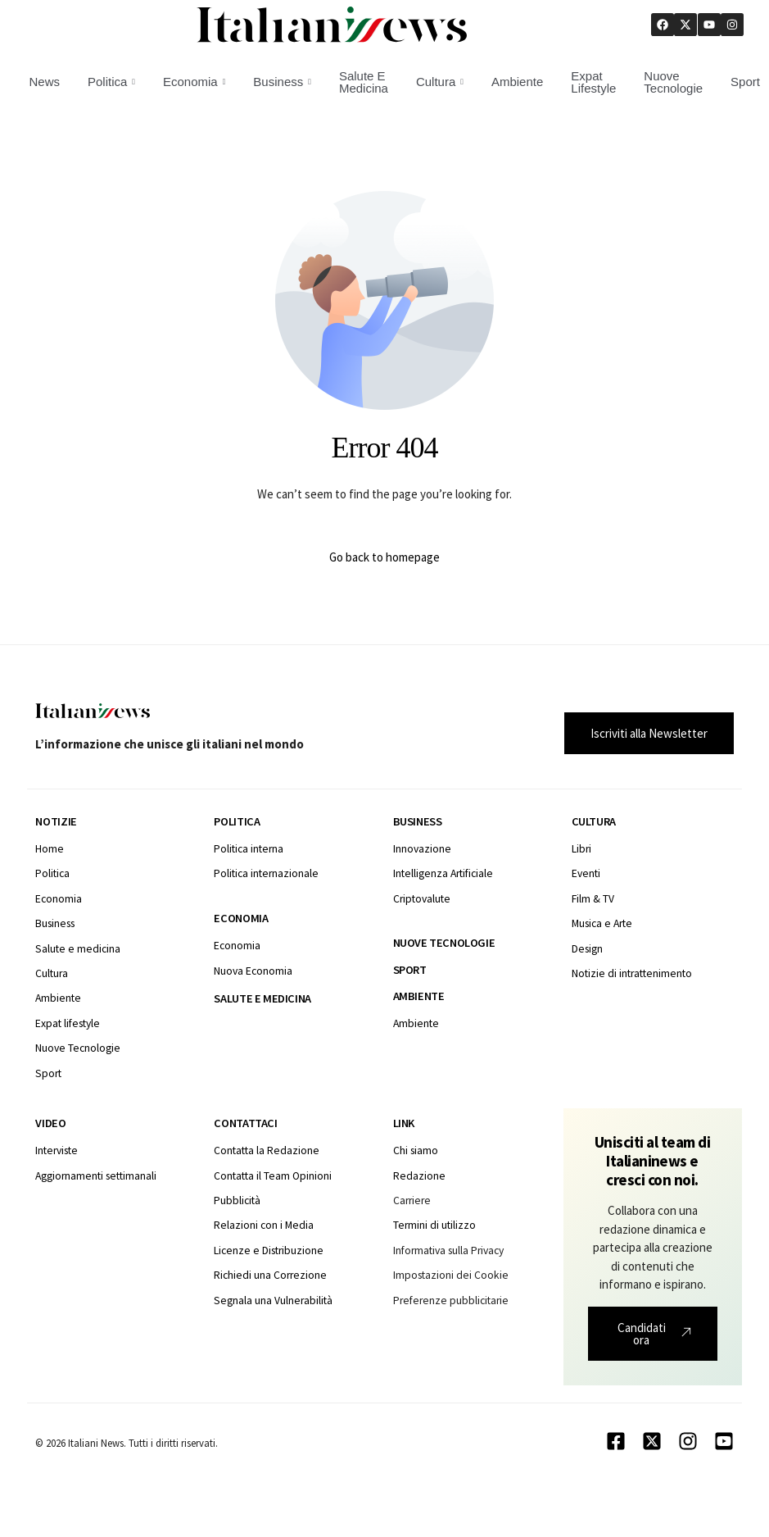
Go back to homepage (384, 557)
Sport (410, 969)
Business (282, 82)
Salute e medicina (262, 998)
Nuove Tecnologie (673, 82)
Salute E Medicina (363, 82)
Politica (111, 82)
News (44, 82)
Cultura (440, 82)
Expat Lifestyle (593, 82)
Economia (194, 82)
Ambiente (517, 82)
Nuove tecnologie (444, 942)
